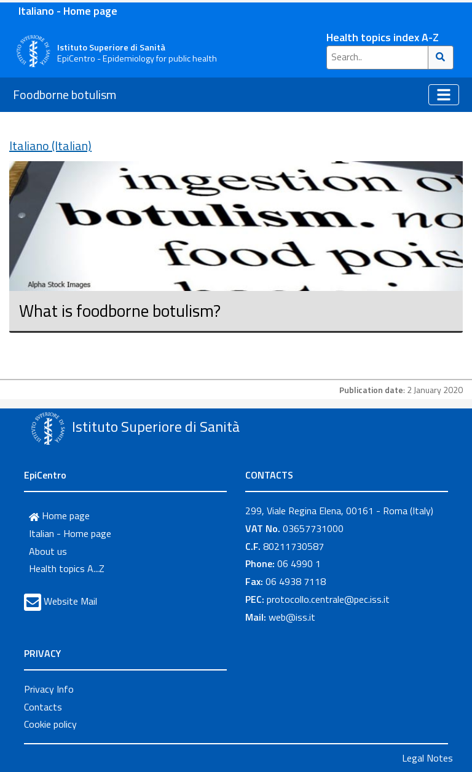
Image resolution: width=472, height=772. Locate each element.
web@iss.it (292, 617)
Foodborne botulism (64, 94)
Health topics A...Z (66, 568)
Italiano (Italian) (50, 145)
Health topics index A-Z (382, 37)
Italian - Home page (70, 533)
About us (48, 551)
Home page (59, 515)
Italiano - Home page (67, 10)
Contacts (43, 706)
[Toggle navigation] (443, 94)
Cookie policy (50, 724)
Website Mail (70, 601)
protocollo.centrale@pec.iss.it (328, 599)
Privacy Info (49, 689)
